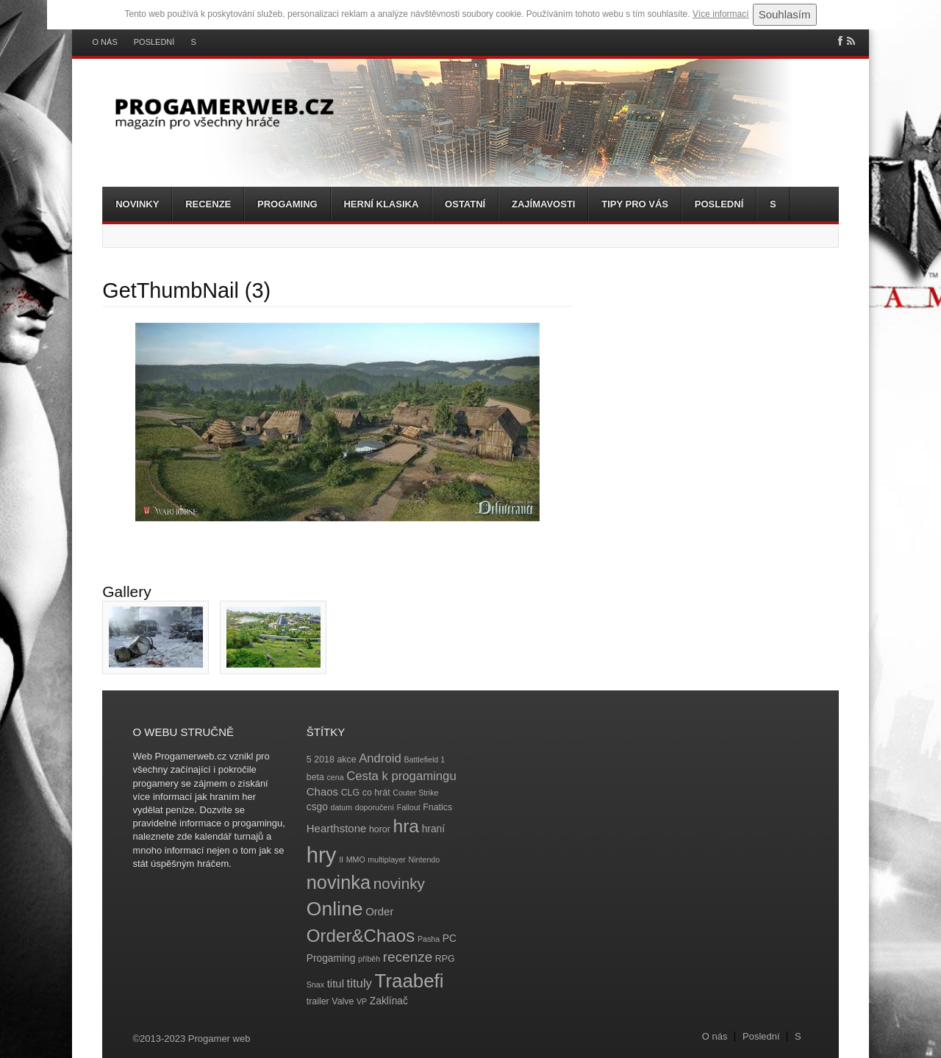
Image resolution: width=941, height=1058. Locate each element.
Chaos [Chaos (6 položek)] (322, 791)
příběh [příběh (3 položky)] (369, 958)
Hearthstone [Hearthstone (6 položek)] (337, 828)
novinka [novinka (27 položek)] (339, 882)
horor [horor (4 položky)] (379, 829)
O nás (105, 42)
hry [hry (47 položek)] (322, 855)
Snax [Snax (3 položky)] (315, 984)
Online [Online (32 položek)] (335, 909)
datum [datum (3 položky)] (341, 807)
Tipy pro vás (634, 204)
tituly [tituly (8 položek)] (359, 983)
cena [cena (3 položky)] (334, 777)
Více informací (721, 14)
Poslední (154, 42)
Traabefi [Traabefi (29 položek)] (409, 981)
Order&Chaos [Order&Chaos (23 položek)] (361, 936)
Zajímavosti (543, 204)
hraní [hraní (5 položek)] (433, 828)
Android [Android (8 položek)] (380, 758)
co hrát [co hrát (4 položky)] (376, 792)
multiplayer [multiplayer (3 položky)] (387, 859)
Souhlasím (785, 14)
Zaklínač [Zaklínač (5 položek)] (389, 1001)
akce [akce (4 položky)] (346, 759)
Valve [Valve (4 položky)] (343, 1001)
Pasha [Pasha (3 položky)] (429, 938)
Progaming (287, 204)
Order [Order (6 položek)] (379, 911)
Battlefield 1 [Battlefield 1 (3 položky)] (424, 759)
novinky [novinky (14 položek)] (399, 883)
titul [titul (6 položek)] (335, 983)
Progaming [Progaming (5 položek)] (331, 958)
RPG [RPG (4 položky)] (445, 959)
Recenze (208, 204)
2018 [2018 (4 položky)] (324, 759)
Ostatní (465, 204)
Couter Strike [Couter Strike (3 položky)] (415, 792)
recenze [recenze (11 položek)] (407, 957)
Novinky (137, 204)
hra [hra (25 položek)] (406, 826)
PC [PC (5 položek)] (450, 938)
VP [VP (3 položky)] (362, 1001)
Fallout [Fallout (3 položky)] (409, 807)
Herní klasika (380, 204)
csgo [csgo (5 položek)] (317, 806)
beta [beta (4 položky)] (315, 777)
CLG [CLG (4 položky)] (350, 792)
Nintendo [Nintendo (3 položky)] (424, 859)
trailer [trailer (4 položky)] (318, 1001)
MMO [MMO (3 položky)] (355, 859)
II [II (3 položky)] (341, 859)
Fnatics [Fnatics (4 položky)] (437, 807)
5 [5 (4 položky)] (309, 759)
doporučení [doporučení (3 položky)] (374, 807)
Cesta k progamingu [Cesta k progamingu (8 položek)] (401, 776)
